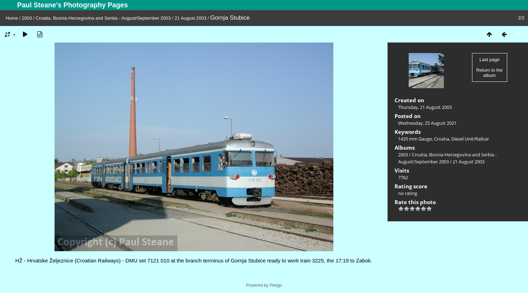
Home (12, 18)
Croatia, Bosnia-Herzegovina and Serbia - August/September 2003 (103, 18)
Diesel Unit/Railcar (470, 139)
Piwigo (276, 285)
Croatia (441, 139)
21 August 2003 (190, 18)
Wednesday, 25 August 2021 (427, 123)
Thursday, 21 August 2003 (425, 107)
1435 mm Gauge (415, 139)
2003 (27, 18)
